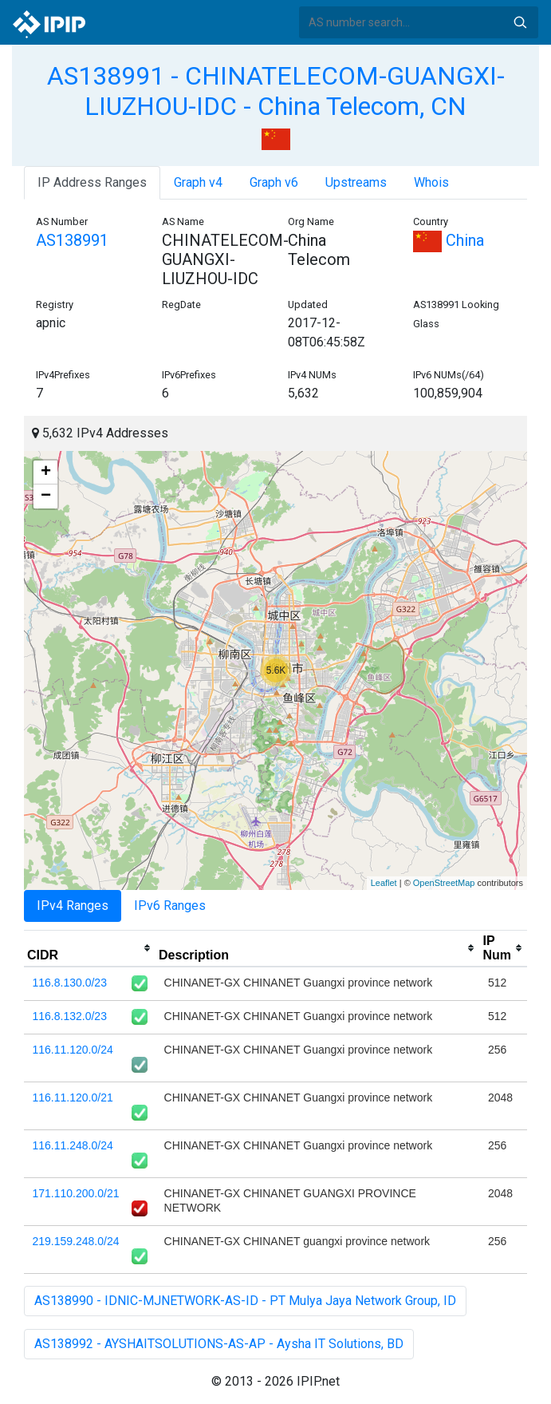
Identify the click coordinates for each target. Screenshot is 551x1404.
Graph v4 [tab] (198, 182)
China (448, 240)
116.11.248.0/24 (73, 1145)
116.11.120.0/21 (73, 1097)
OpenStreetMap (444, 883)
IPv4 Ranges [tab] (72, 905)
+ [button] (46, 472)
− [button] (46, 496)
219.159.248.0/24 (76, 1241)
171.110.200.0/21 (76, 1193)
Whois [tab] (431, 182)
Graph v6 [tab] (274, 182)
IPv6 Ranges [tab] (170, 905)
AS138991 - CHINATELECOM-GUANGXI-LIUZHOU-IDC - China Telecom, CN (276, 91)
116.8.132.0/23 (70, 1016)
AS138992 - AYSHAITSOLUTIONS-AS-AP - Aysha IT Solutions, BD (218, 1343)
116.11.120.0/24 (73, 1049)
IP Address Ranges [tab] (92, 182)
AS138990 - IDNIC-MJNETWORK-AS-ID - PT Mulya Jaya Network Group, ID (245, 1300)
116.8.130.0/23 (70, 982)
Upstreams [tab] (356, 182)
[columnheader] (89, 948)
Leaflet (384, 883)
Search (520, 22)
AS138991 (72, 240)
